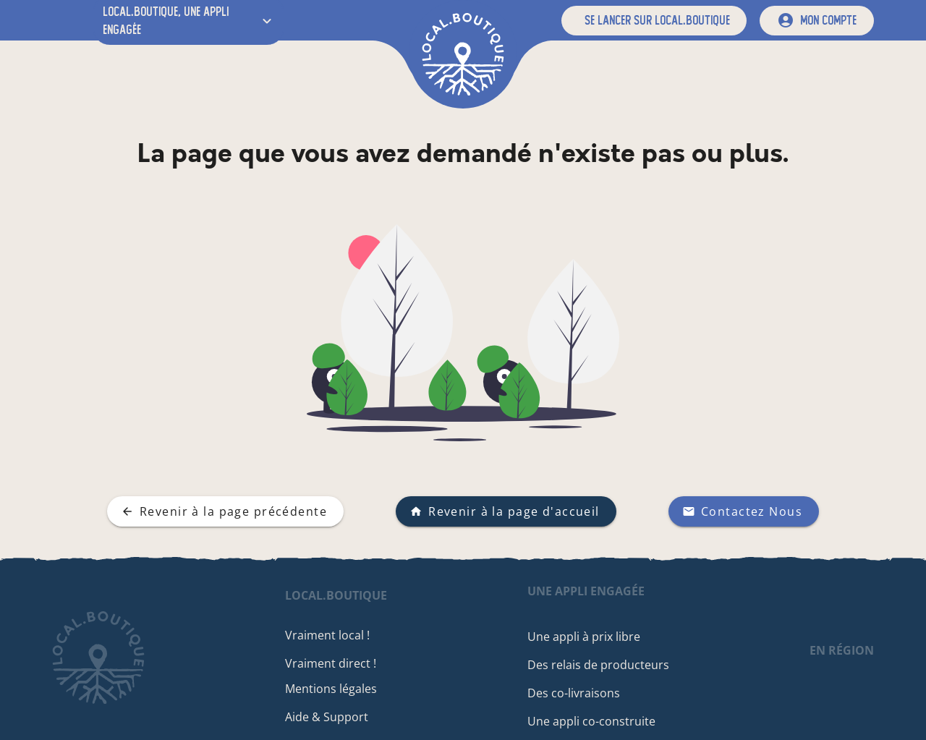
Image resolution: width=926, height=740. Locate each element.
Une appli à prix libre (583, 637)
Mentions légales (331, 689)
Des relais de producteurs (598, 665)
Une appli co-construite (591, 721)
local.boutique (336, 595)
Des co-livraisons (573, 693)
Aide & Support (326, 717)
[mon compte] (817, 20)
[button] (654, 20)
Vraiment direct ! (330, 663)
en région (842, 650)
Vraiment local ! (327, 635)
